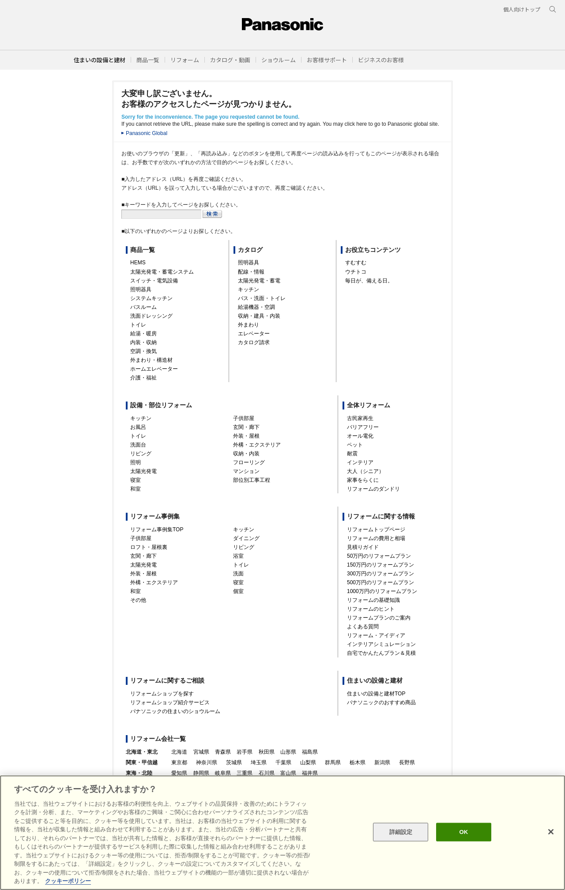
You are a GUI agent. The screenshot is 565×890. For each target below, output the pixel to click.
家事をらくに (363, 480)
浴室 (238, 556)
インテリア (360, 462)
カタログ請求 (254, 342)
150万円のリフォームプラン (380, 565)
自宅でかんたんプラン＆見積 (381, 653)
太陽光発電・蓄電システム (162, 272)
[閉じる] (551, 831)
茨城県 (234, 762)
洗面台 (138, 445)
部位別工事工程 (251, 480)
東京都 (179, 762)
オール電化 (360, 436)
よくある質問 (363, 626)
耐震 (352, 454)
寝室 (135, 480)
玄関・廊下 (246, 427)
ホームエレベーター (154, 369)
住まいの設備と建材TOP (376, 694)
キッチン (248, 289)
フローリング (249, 462)
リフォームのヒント (371, 609)
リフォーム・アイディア (376, 635)
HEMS (138, 262)
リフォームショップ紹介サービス (170, 702)
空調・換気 (143, 351)
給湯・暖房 (143, 333)
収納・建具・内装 (259, 316)
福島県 (310, 752)
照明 (135, 462)
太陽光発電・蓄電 (259, 281)
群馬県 (333, 762)
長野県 (407, 762)
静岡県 (201, 773)
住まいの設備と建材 (99, 60)
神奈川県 (206, 762)
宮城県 (201, 752)
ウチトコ (355, 272)
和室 (135, 489)
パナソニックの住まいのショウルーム (175, 711)
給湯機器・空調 (256, 307)
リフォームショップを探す (162, 694)
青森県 (223, 752)
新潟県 (382, 762)
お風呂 (138, 427)
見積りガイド (363, 547)
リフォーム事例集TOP (156, 529)
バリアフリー (363, 427)
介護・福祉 (143, 378)
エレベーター (254, 333)
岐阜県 (223, 773)
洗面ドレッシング (151, 316)
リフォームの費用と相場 (376, 538)
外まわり (248, 325)
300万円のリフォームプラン (380, 574)
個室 (238, 591)
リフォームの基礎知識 (373, 600)
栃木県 (357, 762)
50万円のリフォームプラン (379, 556)
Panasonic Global (146, 133)
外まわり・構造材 (151, 360)
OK (463, 832)
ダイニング (246, 538)
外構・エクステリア (257, 445)
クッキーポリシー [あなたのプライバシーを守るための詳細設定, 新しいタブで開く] (68, 881)
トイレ (138, 325)
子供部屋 (243, 418)
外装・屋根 (246, 436)
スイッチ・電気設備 (154, 281)
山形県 (288, 752)
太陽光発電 (143, 471)
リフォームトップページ (376, 529)
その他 (138, 600)
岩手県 (244, 752)
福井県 (310, 773)
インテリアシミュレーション (381, 644)
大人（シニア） (365, 471)
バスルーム (143, 307)
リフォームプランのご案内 (379, 618)
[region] (282, 832)
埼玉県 (259, 762)
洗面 (238, 574)
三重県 (244, 773)
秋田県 (267, 752)
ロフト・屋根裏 (148, 547)
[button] (147, 60)
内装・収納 (143, 342)
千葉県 (283, 762)
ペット (355, 445)
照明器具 (140, 289)
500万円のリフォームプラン (380, 582)
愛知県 (179, 773)
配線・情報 (251, 272)
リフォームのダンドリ (373, 489)
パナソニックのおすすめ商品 (381, 702)
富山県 (288, 773)
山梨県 (308, 762)
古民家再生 (360, 418)
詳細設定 (401, 832)
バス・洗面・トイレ (262, 298)
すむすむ (355, 262)
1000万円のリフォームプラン (382, 591)
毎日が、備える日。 (369, 281)
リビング (140, 454)
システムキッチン (151, 298)
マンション (246, 471)
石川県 (267, 773)
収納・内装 (246, 454)
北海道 (179, 752)
